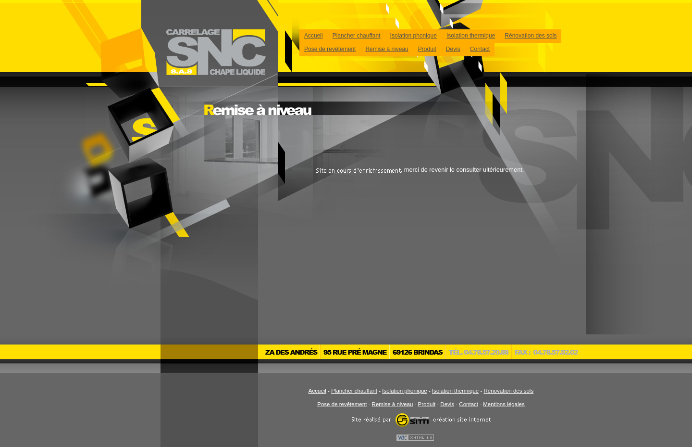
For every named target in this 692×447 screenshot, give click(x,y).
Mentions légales (503, 404)
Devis (453, 49)
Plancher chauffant (357, 35)
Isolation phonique (413, 35)
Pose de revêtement (330, 49)
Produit (427, 49)
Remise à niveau (386, 49)
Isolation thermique (470, 35)
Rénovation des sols (530, 35)
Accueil (313, 35)
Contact (480, 49)
